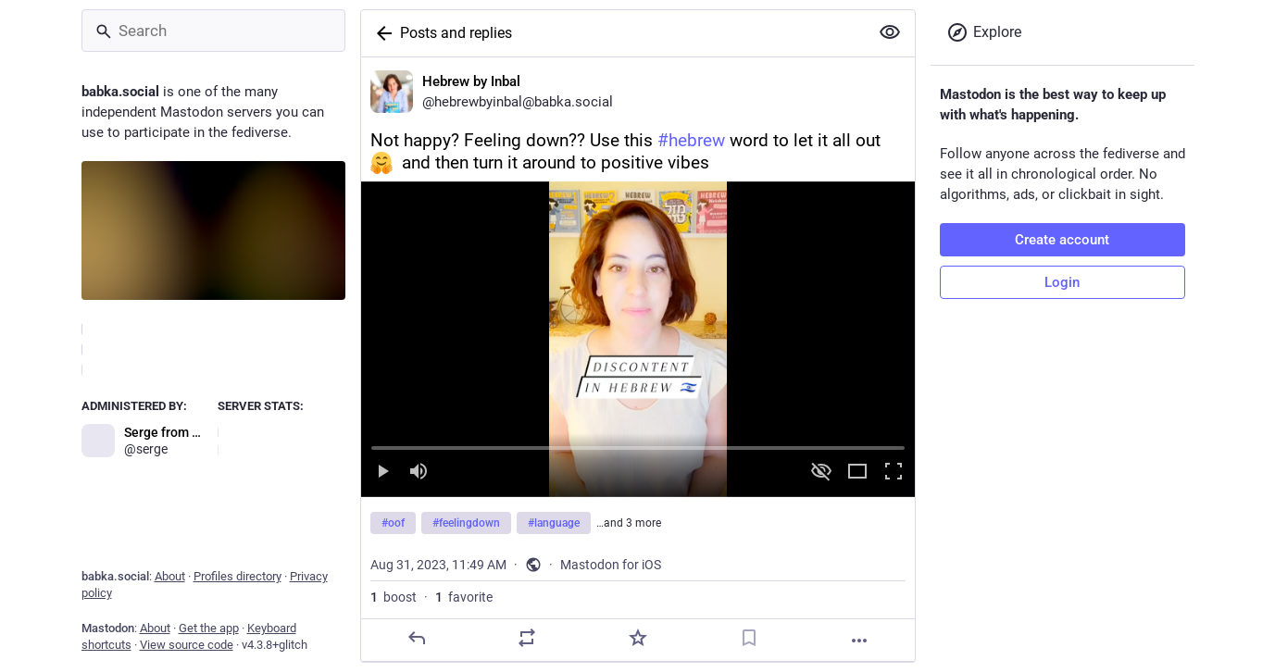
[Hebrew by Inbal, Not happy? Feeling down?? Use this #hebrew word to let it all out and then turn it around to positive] (638, 359)
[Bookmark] (748, 638)
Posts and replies (456, 33)
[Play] (382, 472)
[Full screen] (893, 472)
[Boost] (527, 638)
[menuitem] (638, 339)
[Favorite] (637, 638)
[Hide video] (821, 472)
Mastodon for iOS (610, 564)
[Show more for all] (890, 32)
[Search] (213, 30)
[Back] (380, 33)
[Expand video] (857, 472)
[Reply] (416, 638)
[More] (859, 640)
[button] (638, 339)
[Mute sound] (418, 472)
